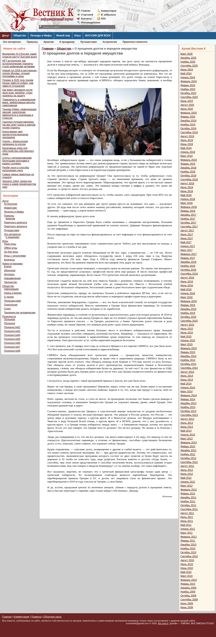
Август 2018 (187, 183)
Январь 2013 (187, 446)
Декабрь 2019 (188, 120)
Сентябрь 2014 (189, 368)
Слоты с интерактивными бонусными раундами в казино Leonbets (17, 160)
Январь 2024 (187, 85)
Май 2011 (186, 525)
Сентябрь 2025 (189, 65)
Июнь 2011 (186, 521)
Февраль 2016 (188, 301)
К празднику (67, 41)
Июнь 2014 (186, 379)
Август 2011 (187, 513)
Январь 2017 (187, 258)
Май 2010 (186, 572)
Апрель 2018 (187, 199)
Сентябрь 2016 (189, 273)
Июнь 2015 (186, 332)
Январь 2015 (187, 352)
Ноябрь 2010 (187, 548)
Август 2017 (187, 230)
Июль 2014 (186, 375)
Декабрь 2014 (188, 356)
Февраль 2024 (188, 81)
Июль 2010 (186, 564)
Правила (36, 616)
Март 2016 (186, 297)
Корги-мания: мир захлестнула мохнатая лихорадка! (15, 134)
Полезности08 (12, 350)
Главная (85, 11)
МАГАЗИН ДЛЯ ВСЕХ (98, 35)
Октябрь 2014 (188, 364)
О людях (9, 296)
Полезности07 (12, 346)
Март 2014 (186, 391)
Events (8, 266)
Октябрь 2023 (188, 93)
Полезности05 (12, 339)
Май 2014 (186, 383)
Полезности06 (12, 343)
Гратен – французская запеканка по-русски (15, 143)
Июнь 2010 (186, 568)
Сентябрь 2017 (189, 226)
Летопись (9, 274)
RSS (103, 18)
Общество (19, 35)
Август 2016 (187, 277)
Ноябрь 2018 (187, 171)
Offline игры (10, 247)
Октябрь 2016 (188, 269)
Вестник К (163, 623)
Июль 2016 (186, 281)
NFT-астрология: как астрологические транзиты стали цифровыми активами (18, 63)
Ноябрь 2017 (187, 218)
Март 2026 (186, 53)
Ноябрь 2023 (187, 89)
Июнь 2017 (186, 238)
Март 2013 (186, 438)
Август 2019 (187, 136)
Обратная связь (52, 616)
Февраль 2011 (188, 536)
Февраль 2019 (188, 159)
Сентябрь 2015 (189, 320)
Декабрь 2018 (188, 167)
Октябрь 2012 (188, 458)
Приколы (32, 41)
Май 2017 (186, 242)
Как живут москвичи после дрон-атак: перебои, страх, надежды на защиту (17, 92)
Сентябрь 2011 (189, 509)
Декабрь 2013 (188, 403)
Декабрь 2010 (188, 544)
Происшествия (12, 300)
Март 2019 (186, 156)
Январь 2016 (187, 305)
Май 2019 (186, 148)
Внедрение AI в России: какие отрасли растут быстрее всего (19, 55)
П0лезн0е (9, 319)
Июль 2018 (186, 187)
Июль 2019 (186, 140)
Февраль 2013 (188, 442)
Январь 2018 (187, 211)
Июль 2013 (186, 422)
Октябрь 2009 (188, 595)
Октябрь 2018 (188, 175)
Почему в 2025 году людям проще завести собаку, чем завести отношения (17, 83)
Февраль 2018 (188, 207)
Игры (77, 35)
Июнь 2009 (186, 607)
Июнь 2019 (186, 144)
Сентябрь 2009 (189, 599)
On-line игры (11, 251)
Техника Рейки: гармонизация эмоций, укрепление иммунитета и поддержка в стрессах (19, 113)
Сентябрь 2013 (189, 415)
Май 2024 (186, 73)
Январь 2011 (187, 540)
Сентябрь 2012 (189, 462)
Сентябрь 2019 (189, 132)
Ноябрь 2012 (187, 454)
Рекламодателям (89, 22)
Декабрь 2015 (188, 309)
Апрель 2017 (187, 246)
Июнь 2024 (186, 69)
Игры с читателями (15, 255)
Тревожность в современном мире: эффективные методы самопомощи (19, 102)
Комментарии (108, 11)
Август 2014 (187, 371)
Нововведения (12, 278)
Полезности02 (12, 327)
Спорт (7, 308)
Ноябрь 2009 (187, 591)
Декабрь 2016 (188, 262)
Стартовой (87, 14)
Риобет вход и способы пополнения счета (15, 169)
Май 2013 (186, 430)
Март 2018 (186, 203)
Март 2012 (186, 485)
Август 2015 (187, 324)
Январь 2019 (187, 163)
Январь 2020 (187, 116)
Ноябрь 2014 (187, 360)
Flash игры (10, 244)
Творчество (10, 282)
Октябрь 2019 (188, 128)
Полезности (9, 316)
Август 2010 (187, 560)
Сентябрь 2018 (189, 179)
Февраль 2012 (188, 489)
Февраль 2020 (188, 112)
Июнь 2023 (186, 101)
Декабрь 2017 (188, 214)
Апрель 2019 (187, 152)
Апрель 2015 (187, 340)
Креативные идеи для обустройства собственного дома (18, 151)
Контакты (86, 18)
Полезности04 (12, 335)
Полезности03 (12, 331)
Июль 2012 (186, 470)
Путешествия (88, 41)
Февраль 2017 (188, 254)
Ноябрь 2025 (187, 61)
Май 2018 (186, 195)
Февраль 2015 (188, 348)
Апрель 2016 (187, 293)
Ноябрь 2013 (187, 407)
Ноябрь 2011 (187, 501)
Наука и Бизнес (13, 293)
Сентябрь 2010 (189, 556)
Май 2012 (186, 477)
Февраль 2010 (188, 580)
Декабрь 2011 (188, 497)
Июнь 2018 (186, 191)
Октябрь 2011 (188, 505)
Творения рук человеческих (20, 312)
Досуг (5, 35)
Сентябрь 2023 (189, 97)
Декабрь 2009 (188, 587)
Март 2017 (186, 250)
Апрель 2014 (187, 387)
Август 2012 (187, 466)
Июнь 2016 (186, 285)
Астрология (110, 41)
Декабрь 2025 (188, 57)
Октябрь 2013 (188, 411)
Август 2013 (187, 419)
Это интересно (12, 41)
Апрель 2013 (187, 434)
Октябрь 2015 (188, 317)
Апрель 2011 (187, 528)
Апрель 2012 (187, 481)
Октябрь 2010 (188, 552)
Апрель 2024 (187, 77)
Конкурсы (9, 259)
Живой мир (63, 35)
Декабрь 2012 (188, 450)
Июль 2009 (186, 603)
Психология (10, 304)
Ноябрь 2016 (187, 265)
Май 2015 (186, 336)
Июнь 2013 (186, 426)
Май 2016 (186, 289)
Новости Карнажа (12, 263)
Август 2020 (187, 105)
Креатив (49, 41)
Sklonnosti (9, 270)
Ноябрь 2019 (187, 124)
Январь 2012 (187, 493)
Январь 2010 (187, 583)
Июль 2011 (186, 517)
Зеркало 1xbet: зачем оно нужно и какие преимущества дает (19, 184)
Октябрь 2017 (188, 222)
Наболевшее (11, 289)
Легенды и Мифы (41, 35)
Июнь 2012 (186, 474)
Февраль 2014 (188, 395)
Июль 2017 (186, 234)
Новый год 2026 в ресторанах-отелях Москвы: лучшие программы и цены (19, 73)
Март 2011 (186, 532)
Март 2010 (186, 576)
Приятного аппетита (135, 41)
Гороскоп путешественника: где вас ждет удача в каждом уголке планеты (18, 124)
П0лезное (9, 323)
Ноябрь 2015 (187, 313)
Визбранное (108, 14)
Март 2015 (186, 344)
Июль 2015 (186, 328)
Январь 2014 (187, 399)
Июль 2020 (186, 108)
